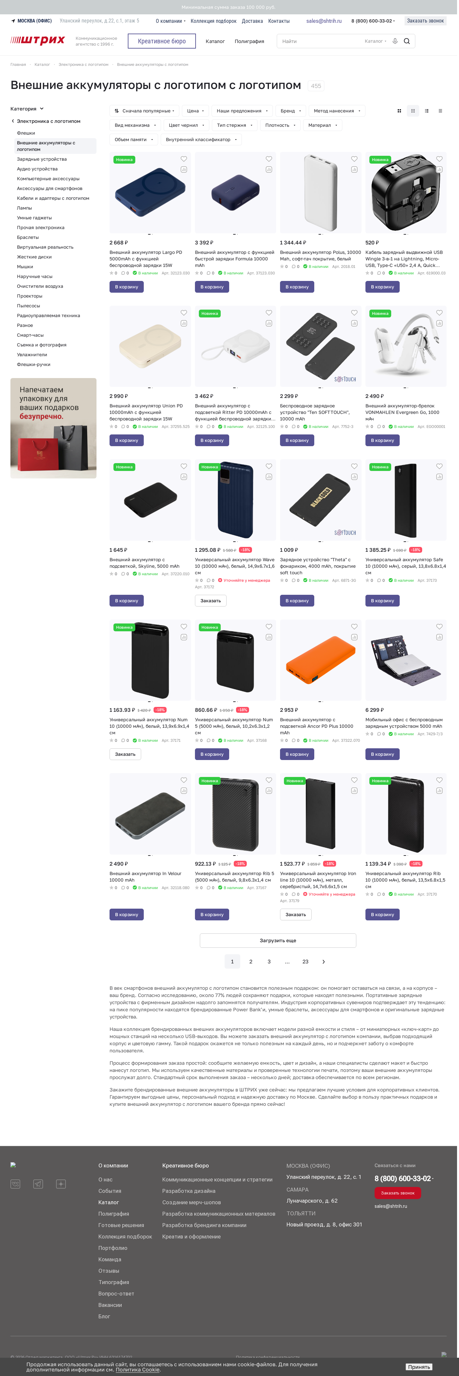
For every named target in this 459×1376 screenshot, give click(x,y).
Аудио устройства (37, 168)
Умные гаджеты (34, 217)
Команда (109, 1259)
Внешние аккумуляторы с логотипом (46, 146)
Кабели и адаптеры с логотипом (53, 198)
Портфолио (112, 1248)
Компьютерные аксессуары (48, 178)
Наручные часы (34, 276)
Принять (419, 1367)
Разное (25, 325)
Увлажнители (32, 354)
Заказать (210, 600)
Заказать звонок (425, 21)
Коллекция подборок (125, 1236)
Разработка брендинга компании (204, 1225)
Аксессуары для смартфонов (49, 188)
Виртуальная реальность (45, 247)
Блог (104, 1316)
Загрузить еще (278, 940)
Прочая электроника (41, 227)
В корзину (126, 286)
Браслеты (28, 237)
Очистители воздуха (40, 286)
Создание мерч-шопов (191, 1202)
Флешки (26, 133)
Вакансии (110, 1305)
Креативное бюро (185, 1165)
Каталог (108, 1202)
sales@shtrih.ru (324, 21)
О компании (113, 1165)
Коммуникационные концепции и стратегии (217, 1179)
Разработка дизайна (188, 1191)
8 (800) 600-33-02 (371, 20)
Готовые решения (121, 1225)
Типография (113, 1282)
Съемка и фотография (42, 344)
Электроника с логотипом (49, 121)
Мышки (25, 266)
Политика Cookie (137, 1369)
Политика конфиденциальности (268, 1357)
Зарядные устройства (42, 159)
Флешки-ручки (34, 364)
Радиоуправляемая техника (48, 315)
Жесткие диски (34, 256)
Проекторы (29, 296)
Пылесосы (28, 305)
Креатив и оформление (191, 1236)
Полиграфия (113, 1213)
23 (305, 961)
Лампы (24, 208)
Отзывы (108, 1270)
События (109, 1191)
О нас (105, 1179)
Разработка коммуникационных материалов (218, 1213)
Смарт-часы (30, 335)
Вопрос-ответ (116, 1293)
